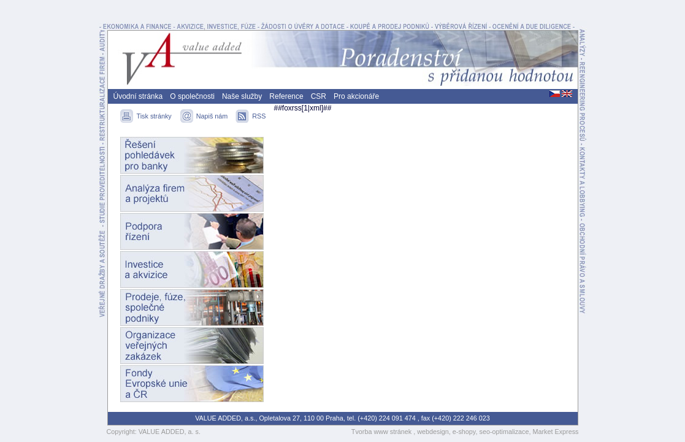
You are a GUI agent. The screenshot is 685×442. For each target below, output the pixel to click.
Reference (286, 96)
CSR (318, 96)
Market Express (556, 431)
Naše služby (242, 96)
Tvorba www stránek (382, 431)
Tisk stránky (155, 116)
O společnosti (192, 96)
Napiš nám (213, 116)
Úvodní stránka (138, 96)
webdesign (433, 431)
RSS (259, 116)
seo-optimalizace (504, 431)
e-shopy (464, 431)
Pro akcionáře (356, 96)
